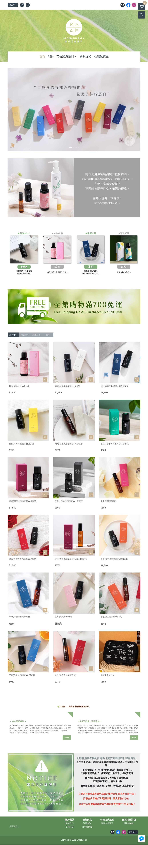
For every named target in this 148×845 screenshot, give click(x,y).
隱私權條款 (129, 823)
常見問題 (70, 827)
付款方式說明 (107, 820)
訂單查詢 (87, 823)
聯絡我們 (70, 823)
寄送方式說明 (107, 823)
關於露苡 (69, 820)
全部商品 (87, 820)
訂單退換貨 (87, 827)
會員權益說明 (129, 820)
